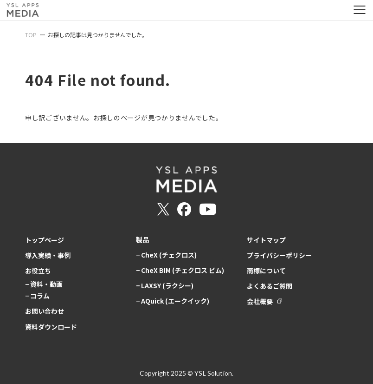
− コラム (37, 295)
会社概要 (260, 301)
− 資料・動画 (44, 284)
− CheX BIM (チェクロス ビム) (180, 270)
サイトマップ (266, 240)
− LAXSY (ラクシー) (164, 285)
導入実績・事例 (48, 255)
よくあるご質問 (269, 286)
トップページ (44, 240)
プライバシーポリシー (279, 255)
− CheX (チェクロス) (166, 254)
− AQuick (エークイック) (172, 300)
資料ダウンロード (51, 326)
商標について (266, 270)
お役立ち (38, 270)
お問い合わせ (44, 311)
